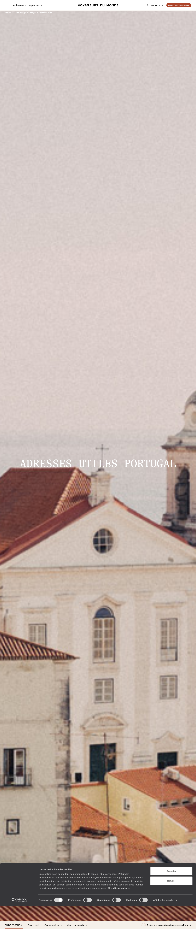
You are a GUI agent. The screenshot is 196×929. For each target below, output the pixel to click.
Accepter (171, 894)
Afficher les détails (163, 923)
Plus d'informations (119, 911)
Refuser (171, 904)
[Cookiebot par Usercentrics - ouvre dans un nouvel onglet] (19, 923)
